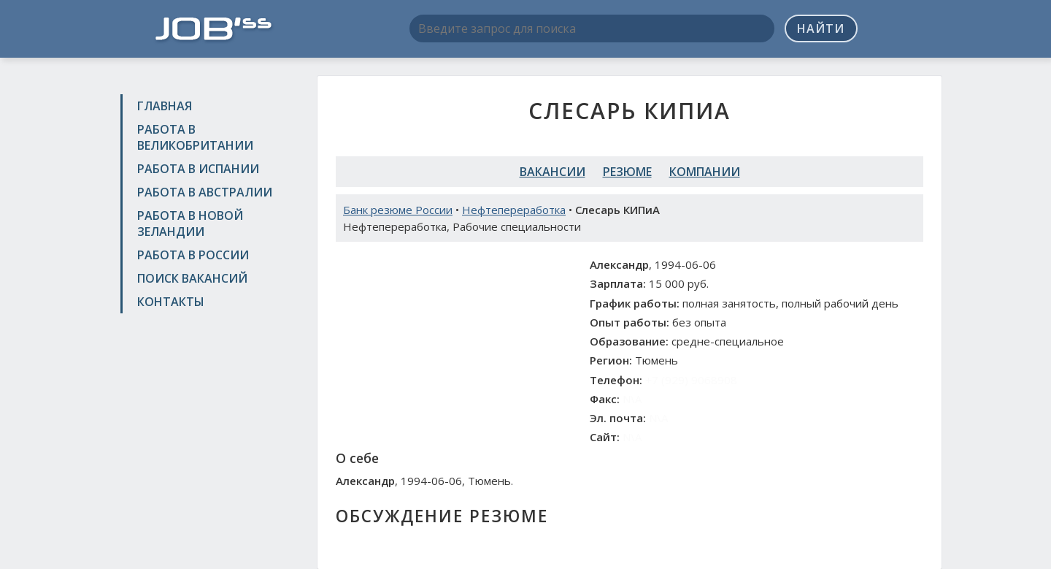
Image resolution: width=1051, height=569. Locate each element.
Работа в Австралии (204, 192)
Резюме (627, 172)
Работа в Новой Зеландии (190, 223)
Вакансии (552, 172)
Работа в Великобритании (195, 137)
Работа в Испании (198, 169)
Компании (704, 172)
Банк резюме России (398, 209)
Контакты (170, 302)
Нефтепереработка (514, 209)
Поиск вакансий (192, 278)
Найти (820, 28)
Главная (164, 106)
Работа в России (193, 255)
